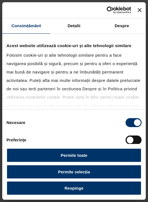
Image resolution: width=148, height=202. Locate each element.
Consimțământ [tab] (26, 25)
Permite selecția (74, 171)
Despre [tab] (122, 25)
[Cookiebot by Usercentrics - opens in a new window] (106, 10)
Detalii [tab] (74, 25)
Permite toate (74, 155)
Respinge (74, 188)
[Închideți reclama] (140, 10)
